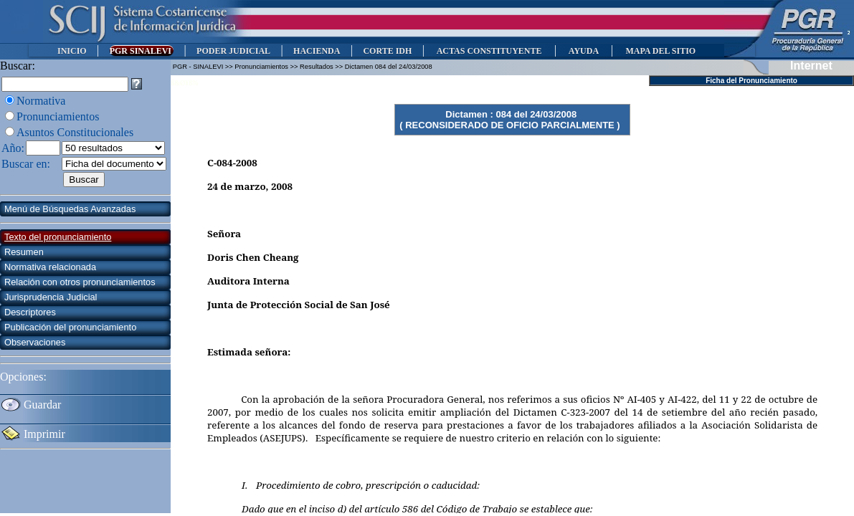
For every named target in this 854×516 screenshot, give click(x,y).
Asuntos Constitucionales (74, 132)
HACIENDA (316, 51)
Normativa (40, 101)
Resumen (24, 252)
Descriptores (30, 312)
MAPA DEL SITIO (660, 51)
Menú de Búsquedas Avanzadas (70, 209)
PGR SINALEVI (142, 51)
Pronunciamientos (58, 116)
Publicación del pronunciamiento (70, 327)
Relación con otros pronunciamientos (80, 282)
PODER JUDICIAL (233, 51)
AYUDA (583, 51)
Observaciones (34, 342)
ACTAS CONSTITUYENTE (489, 51)
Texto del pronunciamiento (57, 236)
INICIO (72, 51)
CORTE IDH (387, 51)
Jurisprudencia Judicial (50, 297)
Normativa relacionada (50, 267)
